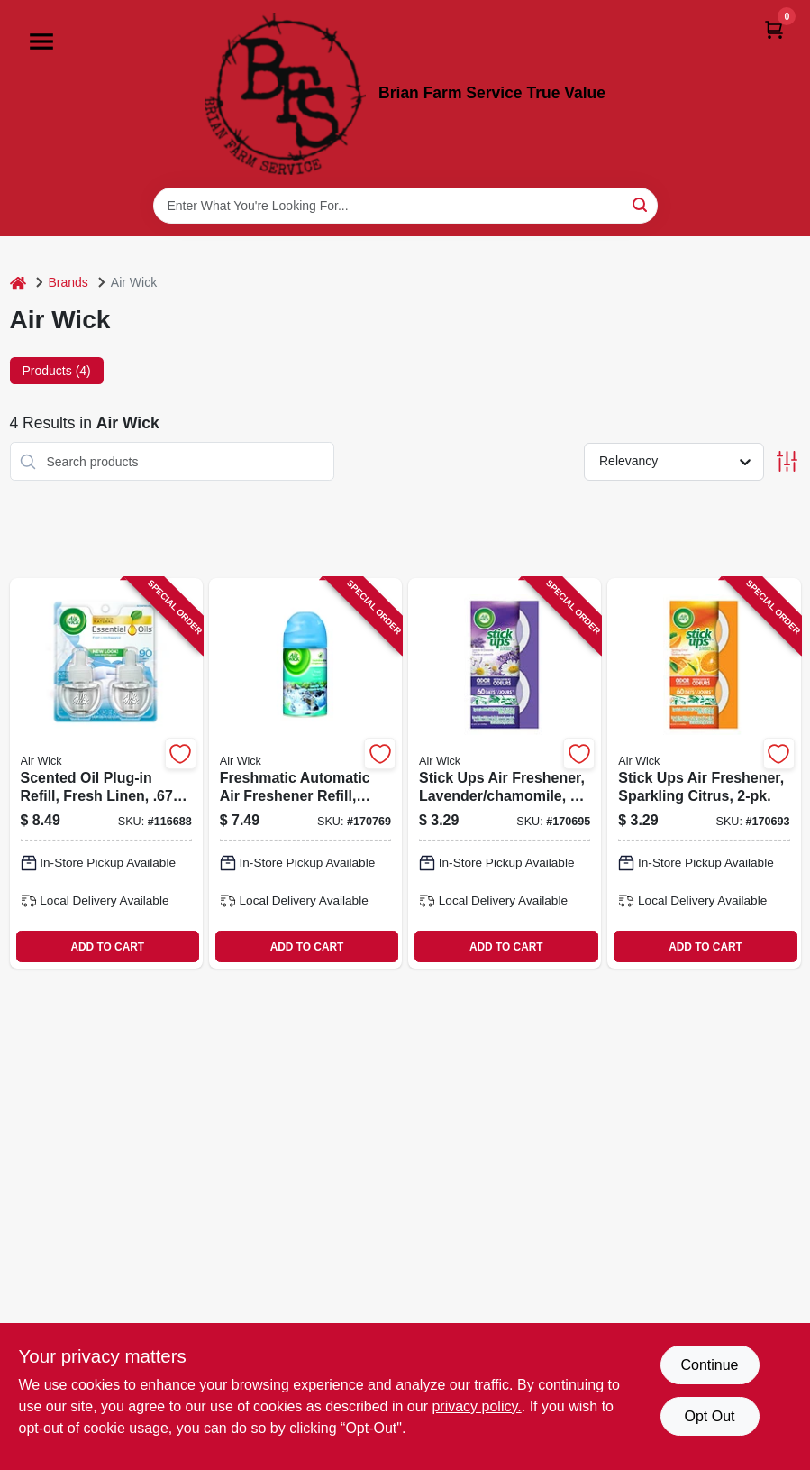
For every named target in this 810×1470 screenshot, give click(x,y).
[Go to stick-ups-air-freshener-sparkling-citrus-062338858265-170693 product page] (703, 773)
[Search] (641, 204)
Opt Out (709, 1416)
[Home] (18, 282)
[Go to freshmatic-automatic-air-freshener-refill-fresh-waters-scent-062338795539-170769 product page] (305, 773)
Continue (709, 1365)
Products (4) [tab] (57, 370)
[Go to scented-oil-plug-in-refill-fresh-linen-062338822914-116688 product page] (106, 773)
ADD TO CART (107, 947)
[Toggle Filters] (787, 461)
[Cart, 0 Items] (774, 29)
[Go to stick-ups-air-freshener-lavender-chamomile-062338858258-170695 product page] (504, 773)
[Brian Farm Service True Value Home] (285, 94)
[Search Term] (405, 206)
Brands (68, 282)
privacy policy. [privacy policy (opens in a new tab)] (476, 1406)
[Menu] (41, 41)
